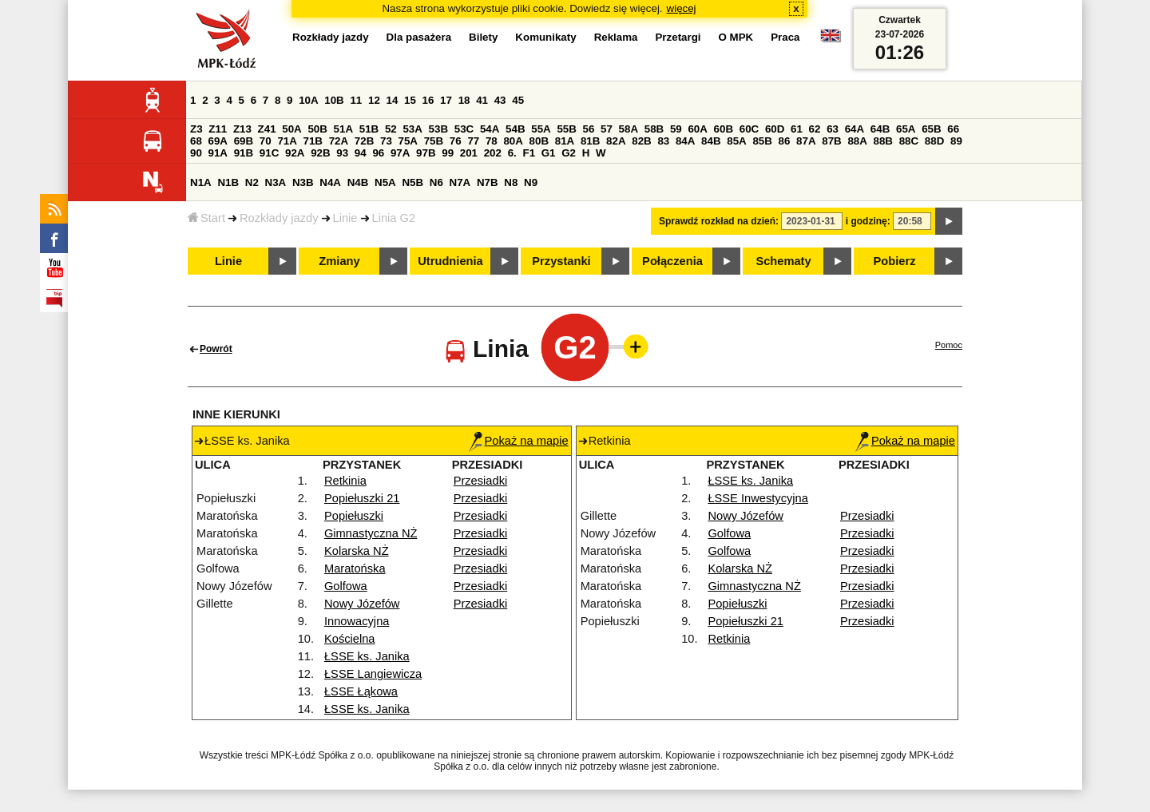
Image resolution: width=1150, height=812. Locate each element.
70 (266, 141)
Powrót (216, 349)
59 (676, 129)
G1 (548, 153)
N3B (303, 182)
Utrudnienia (450, 261)
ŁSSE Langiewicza (373, 673)
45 (518, 100)
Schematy (783, 261)
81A (564, 141)
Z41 (267, 129)
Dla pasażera (419, 37)
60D (774, 129)
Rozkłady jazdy (279, 218)
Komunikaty (545, 37)
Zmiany (339, 261)
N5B (412, 182)
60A (697, 129)
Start (206, 218)
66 (953, 129)
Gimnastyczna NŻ (370, 533)
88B (883, 141)
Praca (785, 37)
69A (218, 141)
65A (905, 129)
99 (448, 153)
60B (723, 129)
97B (425, 153)
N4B (358, 182)
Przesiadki (481, 480)
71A (286, 141)
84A (685, 141)
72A (338, 141)
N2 (252, 182)
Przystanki (561, 261)
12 (374, 100)
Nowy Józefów (362, 603)
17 (446, 100)
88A (856, 141)
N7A (460, 182)
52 (391, 129)
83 (663, 141)
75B (433, 141)
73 (386, 141)
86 (785, 141)
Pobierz (895, 261)
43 (500, 100)
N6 (436, 182)
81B (590, 141)
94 (361, 153)
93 (342, 153)
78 (492, 141)
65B (931, 129)
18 (464, 100)
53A (412, 129)
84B (710, 141)
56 (589, 129)
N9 (530, 182)
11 (356, 100)
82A (615, 141)
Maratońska (355, 568)
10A (308, 100)
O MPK (736, 37)
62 (815, 129)
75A (408, 141)
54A (489, 129)
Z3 (196, 129)
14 (393, 100)
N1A (201, 182)
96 (378, 153)
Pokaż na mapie (519, 440)
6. (512, 153)
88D (934, 141)
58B (654, 129)
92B (320, 153)
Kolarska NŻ (356, 551)
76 (456, 141)
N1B (228, 182)
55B (566, 129)
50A (291, 129)
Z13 (242, 129)
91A (218, 153)
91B (243, 153)
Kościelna (349, 638)
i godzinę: (868, 221)
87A (805, 141)
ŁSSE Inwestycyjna (757, 498)
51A (343, 129)
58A (628, 129)
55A (540, 129)
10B (333, 100)
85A (736, 141)
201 (469, 153)
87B (831, 141)
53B (438, 129)
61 (797, 129)
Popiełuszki (353, 515)
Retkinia (345, 480)
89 (956, 141)
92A (294, 153)
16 (428, 100)
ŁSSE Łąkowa (361, 691)
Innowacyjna (356, 621)
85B (761, 141)
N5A (385, 182)
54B (515, 129)
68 (196, 141)
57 (607, 129)
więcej (681, 8)
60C (749, 129)
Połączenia (672, 261)
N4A (330, 182)
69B (243, 141)
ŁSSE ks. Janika (367, 656)
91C (269, 153)
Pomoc (948, 345)
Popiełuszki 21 (362, 498)
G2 (568, 153)
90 (196, 153)
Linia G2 (394, 218)
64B (880, 129)
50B (317, 129)
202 (493, 153)
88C (908, 141)
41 (482, 100)
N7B (487, 182)
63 (833, 129)
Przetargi (677, 37)
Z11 (217, 129)
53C (464, 129)
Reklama (616, 37)
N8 (511, 182)
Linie (345, 218)
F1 (528, 153)
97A (400, 153)
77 (473, 141)
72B (364, 141)
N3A (276, 182)
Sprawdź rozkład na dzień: (719, 221)
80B (539, 141)
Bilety (483, 37)
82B (641, 141)
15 (410, 100)
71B (313, 141)
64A (854, 129)
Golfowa (345, 586)
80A (512, 141)
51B (369, 129)
